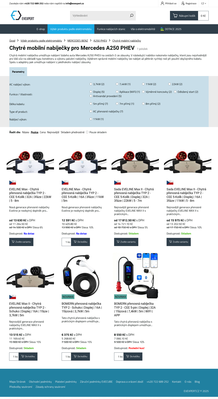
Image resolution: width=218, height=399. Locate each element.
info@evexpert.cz (75, 3)
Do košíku (82, 242)
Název (25, 132)
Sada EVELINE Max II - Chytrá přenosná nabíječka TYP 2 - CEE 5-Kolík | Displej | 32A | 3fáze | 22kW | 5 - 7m (134, 195)
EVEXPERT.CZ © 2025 (196, 393)
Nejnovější (53, 132)
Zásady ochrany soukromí (50, 388)
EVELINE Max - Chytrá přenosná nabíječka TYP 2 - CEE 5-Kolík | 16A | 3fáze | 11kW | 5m (83, 195)
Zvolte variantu (23, 242)
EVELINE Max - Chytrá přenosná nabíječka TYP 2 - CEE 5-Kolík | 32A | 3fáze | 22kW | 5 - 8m (30, 195)
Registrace (188, 3)
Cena (43, 132)
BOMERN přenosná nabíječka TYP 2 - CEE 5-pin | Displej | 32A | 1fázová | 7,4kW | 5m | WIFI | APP (135, 310)
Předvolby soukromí (20, 388)
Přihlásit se (168, 3)
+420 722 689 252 (33, 3)
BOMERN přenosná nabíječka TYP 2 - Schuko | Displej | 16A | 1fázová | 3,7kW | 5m (82, 308)
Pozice (34, 132)
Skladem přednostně (72, 132)
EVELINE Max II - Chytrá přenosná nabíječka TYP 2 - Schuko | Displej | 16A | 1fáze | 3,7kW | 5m (29, 310)
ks (66, 242)
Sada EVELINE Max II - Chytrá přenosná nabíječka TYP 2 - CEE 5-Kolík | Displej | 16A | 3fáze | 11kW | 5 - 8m (186, 195)
